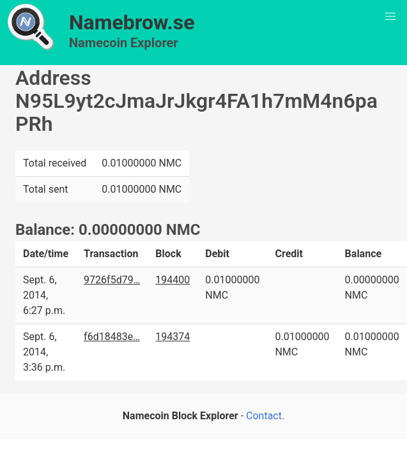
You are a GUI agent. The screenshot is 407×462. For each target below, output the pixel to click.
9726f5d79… (112, 280)
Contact (264, 416)
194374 (172, 337)
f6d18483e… (112, 337)
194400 (172, 280)
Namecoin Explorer (123, 42)
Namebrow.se (132, 22)
